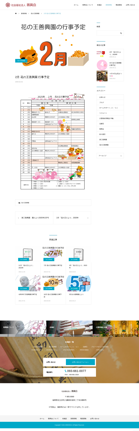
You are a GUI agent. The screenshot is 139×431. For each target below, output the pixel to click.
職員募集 (119, 5)
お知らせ (102, 97)
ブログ (101, 102)
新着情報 (109, 5)
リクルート (103, 113)
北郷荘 (101, 124)
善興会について (87, 5)
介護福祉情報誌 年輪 (106, 118)
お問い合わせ (130, 5)
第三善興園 (103, 139)
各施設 (99, 5)
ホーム (76, 5)
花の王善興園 (21, 68)
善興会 (101, 129)
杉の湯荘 (102, 134)
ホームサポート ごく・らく (108, 108)
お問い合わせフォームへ (79, 365)
